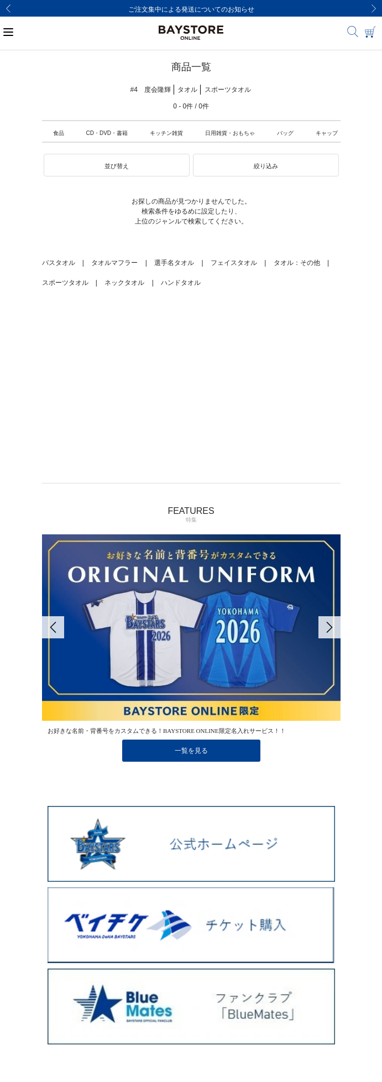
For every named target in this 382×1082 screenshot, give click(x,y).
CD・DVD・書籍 (107, 133)
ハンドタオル (181, 283)
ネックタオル (124, 283)
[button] (117, 165)
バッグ (285, 133)
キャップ (327, 133)
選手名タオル (174, 263)
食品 (58, 133)
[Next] (373, 8)
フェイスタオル (234, 263)
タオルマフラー (114, 263)
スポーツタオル (65, 283)
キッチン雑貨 (166, 133)
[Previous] (8, 8)
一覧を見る (191, 751)
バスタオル (58, 263)
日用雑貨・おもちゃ (230, 133)
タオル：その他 (297, 263)
